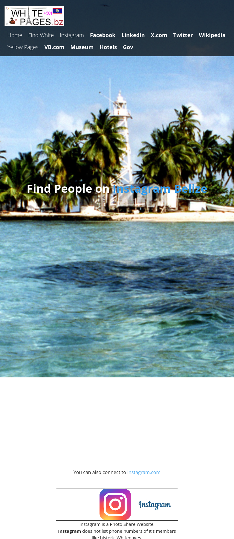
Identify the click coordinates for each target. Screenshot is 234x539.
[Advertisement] (117, 426)
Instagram (72, 35)
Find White (41, 35)
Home (14, 35)
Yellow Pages (22, 47)
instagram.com (143, 472)
